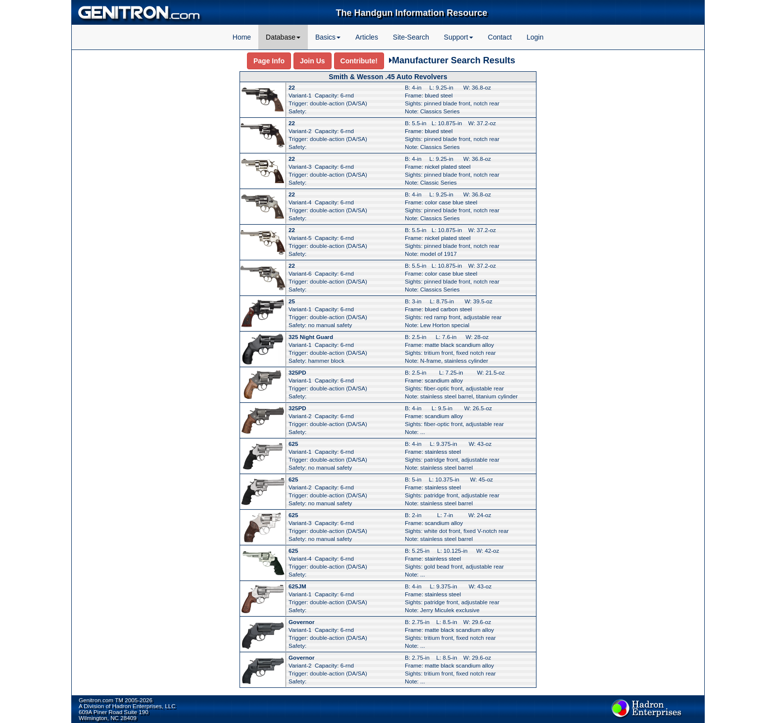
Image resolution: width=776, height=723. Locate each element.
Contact (500, 37)
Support (458, 37)
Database (283, 37)
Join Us (312, 61)
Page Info (269, 61)
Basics (327, 37)
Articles (366, 37)
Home (242, 37)
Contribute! (359, 61)
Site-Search (411, 37)
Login (535, 37)
